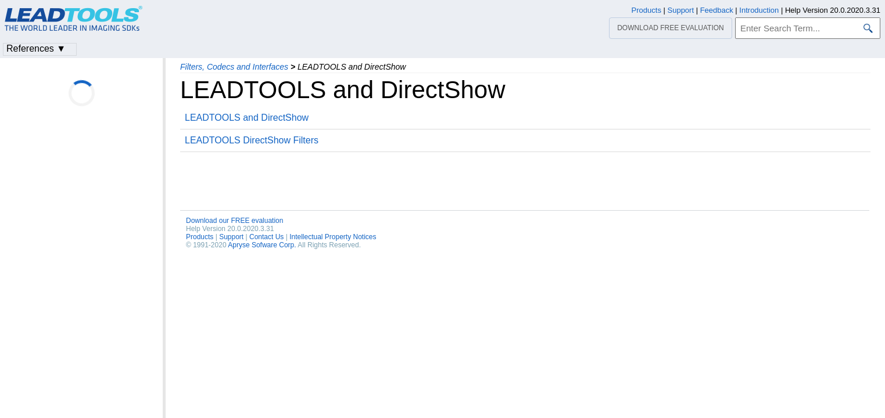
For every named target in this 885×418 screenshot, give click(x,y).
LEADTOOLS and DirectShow (247, 117)
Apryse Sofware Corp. (262, 245)
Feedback (716, 10)
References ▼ (36, 48)
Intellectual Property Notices (332, 237)
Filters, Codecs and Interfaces (234, 66)
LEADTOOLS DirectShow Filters (251, 140)
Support (231, 237)
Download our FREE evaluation (234, 221)
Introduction (759, 10)
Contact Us (266, 237)
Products (199, 237)
